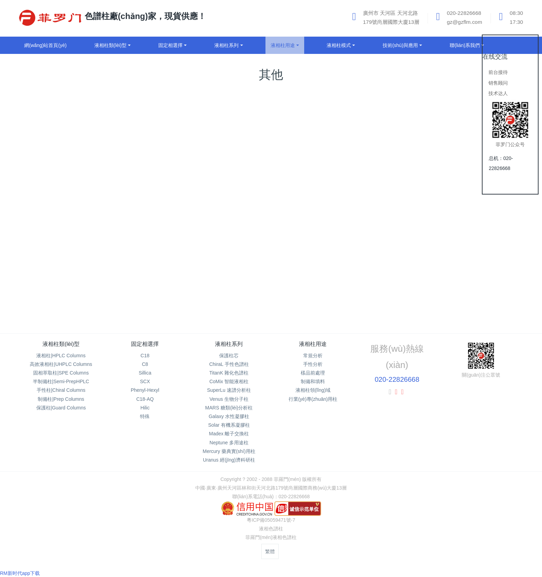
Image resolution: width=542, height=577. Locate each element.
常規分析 (313, 355)
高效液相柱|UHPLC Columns (61, 364)
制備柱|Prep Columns (61, 399)
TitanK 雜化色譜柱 (229, 373)
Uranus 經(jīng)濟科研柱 (229, 460)
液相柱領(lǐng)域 (313, 390)
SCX (145, 381)
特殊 (145, 416)
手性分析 (313, 364)
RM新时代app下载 (20, 573)
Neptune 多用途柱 (229, 442)
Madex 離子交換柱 (229, 433)
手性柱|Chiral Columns (61, 390)
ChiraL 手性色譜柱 (229, 364)
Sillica (145, 373)
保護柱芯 (229, 355)
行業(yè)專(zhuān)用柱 (313, 399)
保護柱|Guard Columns (61, 407)
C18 (145, 355)
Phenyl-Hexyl (145, 390)
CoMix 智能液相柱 (229, 381)
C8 (145, 364)
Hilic (144, 407)
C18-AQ (145, 399)
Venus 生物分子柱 (229, 399)
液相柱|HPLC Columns (60, 355)
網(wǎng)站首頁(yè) (45, 45)
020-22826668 (397, 379)
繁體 (270, 551)
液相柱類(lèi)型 (61, 344)
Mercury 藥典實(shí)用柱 (229, 451)
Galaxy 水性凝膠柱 (229, 416)
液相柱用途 (313, 344)
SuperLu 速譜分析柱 (229, 390)
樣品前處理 (313, 373)
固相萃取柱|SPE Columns (61, 373)
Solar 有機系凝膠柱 (229, 425)
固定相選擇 (145, 344)
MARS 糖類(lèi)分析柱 (229, 407)
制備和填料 (313, 381)
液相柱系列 (229, 344)
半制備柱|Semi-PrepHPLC (61, 381)
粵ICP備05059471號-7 (271, 520)
